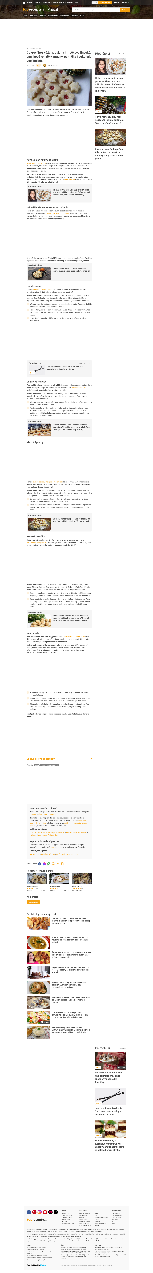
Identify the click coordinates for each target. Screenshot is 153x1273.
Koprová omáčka (31, 1241)
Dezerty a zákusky (86, 1229)
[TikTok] (56, 1212)
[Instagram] (39, 1212)
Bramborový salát (48, 854)
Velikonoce (43, 15)
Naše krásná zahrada (68, 1223)
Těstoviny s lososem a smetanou (36, 1249)
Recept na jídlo (66, 1213)
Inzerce (97, 1213)
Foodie (97, 1219)
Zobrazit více (122, 54)
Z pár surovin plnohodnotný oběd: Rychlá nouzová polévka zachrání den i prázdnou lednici (70, 939)
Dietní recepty (36, 1236)
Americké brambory (112, 1229)
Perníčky (46, 832)
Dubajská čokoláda (75, 1229)
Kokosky (33, 835)
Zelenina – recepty (48, 1229)
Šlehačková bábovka (79, 1231)
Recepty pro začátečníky (87, 1234)
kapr (52, 847)
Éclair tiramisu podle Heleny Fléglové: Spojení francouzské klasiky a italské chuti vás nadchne (74, 1248)
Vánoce (43, 765)
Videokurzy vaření (67, 1217)
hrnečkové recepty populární (58, 213)
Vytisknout (53, 863)
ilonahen (29, 890)
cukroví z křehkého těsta (42, 289)
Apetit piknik (98, 1231)
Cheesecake (100, 1239)
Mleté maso (47, 1234)
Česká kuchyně (44, 1236)
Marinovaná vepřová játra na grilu (36, 1260)
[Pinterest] (34, 1212)
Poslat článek (58, 863)
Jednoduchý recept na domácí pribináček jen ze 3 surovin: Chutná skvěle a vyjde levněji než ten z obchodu (75, 1256)
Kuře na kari (118, 1239)
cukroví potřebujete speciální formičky (47, 482)
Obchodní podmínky (84, 1221)
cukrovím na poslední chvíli (74, 637)
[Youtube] (45, 1212)
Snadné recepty (108, 1234)
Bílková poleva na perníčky (41, 758)
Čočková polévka (109, 1239)
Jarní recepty (78, 1236)
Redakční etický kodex (85, 1225)
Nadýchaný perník (101, 1241)
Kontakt (97, 1225)
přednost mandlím (79, 388)
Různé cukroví (77, 886)
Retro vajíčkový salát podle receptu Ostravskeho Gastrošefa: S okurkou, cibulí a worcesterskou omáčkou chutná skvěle (71, 1029)
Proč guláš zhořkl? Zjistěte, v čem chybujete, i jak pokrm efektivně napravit (108, 1248)
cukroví (37, 765)
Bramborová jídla (65, 1234)
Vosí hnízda (42, 835)
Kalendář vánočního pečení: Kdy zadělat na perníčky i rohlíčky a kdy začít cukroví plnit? (71, 520)
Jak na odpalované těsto (99, 1229)
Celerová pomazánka (65, 1241)
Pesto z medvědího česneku (87, 1241)
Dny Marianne (90, 1231)
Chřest (26, 15)
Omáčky (82, 15)
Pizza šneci (75, 1241)
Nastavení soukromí (84, 1213)
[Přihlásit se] (125, 2)
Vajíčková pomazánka (51, 1231)
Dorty (72, 1236)
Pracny (69, 832)
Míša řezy (46, 1241)
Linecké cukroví (36, 832)
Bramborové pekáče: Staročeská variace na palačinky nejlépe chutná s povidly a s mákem (71, 999)
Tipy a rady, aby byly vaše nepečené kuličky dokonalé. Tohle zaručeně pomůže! (109, 120)
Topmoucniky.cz (117, 1215)
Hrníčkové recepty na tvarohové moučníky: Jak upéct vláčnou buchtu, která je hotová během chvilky (109, 1145)
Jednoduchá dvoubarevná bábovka (36, 1247)
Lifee (113, 1223)
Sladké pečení (34, 15)
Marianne (115, 1219)
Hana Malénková (52, 65)
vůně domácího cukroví (47, 814)
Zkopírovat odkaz (62, 863)
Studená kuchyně (53, 15)
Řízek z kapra (35, 854)
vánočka (33, 814)
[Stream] (50, 1212)
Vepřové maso (56, 1234)
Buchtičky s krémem (70, 1239)
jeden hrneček (69, 179)
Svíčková (60, 1231)
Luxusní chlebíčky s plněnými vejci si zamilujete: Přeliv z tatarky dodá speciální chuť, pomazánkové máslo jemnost (70, 1014)
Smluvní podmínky (84, 1223)
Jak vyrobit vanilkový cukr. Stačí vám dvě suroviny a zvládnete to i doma (65, 367)
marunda (52, 890)
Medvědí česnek (64, 15)
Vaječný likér (53, 835)
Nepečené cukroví (58, 832)
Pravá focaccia (68, 1231)
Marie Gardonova (77, 890)
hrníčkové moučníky (53, 765)
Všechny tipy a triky (84, 363)
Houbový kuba (72, 854)
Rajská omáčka (81, 1239)
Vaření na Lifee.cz (67, 1215)
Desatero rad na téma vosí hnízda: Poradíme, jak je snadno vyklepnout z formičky (108, 1077)
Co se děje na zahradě (38, 1231)
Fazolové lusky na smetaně (56, 1239)
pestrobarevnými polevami (37, 542)
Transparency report (100, 1223)
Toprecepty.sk (116, 1213)
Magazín (54, 9)
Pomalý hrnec (75, 1234)
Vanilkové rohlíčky (80, 832)
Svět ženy (64, 1221)
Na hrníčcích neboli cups (36, 163)
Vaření (39, 48)
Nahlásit (97, 1221)
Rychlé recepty (99, 1234)
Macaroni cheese (91, 1239)
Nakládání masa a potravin (61, 1229)
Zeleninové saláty (55, 1236)
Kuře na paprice (54, 1241)
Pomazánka (74, 15)
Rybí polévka (61, 854)
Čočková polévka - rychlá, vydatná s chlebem (39, 1257)
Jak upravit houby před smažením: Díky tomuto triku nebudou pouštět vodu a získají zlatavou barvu (71, 920)
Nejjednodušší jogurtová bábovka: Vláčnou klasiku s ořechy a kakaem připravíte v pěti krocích (70, 969)
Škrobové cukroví (32, 886)
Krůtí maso (40, 1234)
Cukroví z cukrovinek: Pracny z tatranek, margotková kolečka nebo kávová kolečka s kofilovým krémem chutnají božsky (71, 427)
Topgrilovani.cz (116, 1217)
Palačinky (40, 1241)
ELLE (113, 1221)
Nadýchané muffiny (42, 1239)
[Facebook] (29, 1212)
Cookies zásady (83, 1219)
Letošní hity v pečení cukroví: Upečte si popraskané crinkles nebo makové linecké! (71, 269)
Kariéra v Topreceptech (101, 1217)
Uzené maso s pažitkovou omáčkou (37, 1255)
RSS (96, 1215)
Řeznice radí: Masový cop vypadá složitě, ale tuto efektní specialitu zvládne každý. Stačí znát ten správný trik (71, 954)
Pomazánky (38, 1229)
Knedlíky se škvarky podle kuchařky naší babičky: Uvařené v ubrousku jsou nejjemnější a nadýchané (69, 984)
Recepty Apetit (66, 1219)
